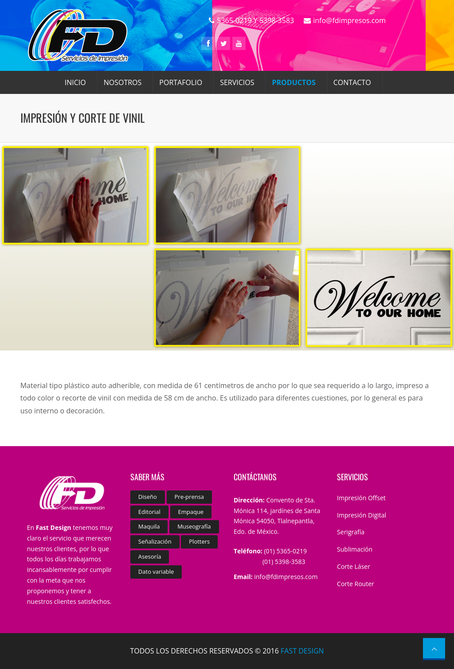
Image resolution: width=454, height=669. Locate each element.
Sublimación (354, 549)
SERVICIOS (237, 82)
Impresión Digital (361, 515)
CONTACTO (352, 82)
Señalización (155, 541)
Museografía (194, 526)
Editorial (149, 512)
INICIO (75, 82)
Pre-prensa (189, 497)
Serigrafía (350, 532)
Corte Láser (353, 566)
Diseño (147, 497)
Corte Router (355, 584)
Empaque (191, 512)
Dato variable (156, 572)
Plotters (199, 541)
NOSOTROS (123, 82)
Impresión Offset (361, 498)
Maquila (149, 526)
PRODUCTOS (293, 82)
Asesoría (149, 556)
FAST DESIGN (302, 651)
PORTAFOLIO (180, 82)
